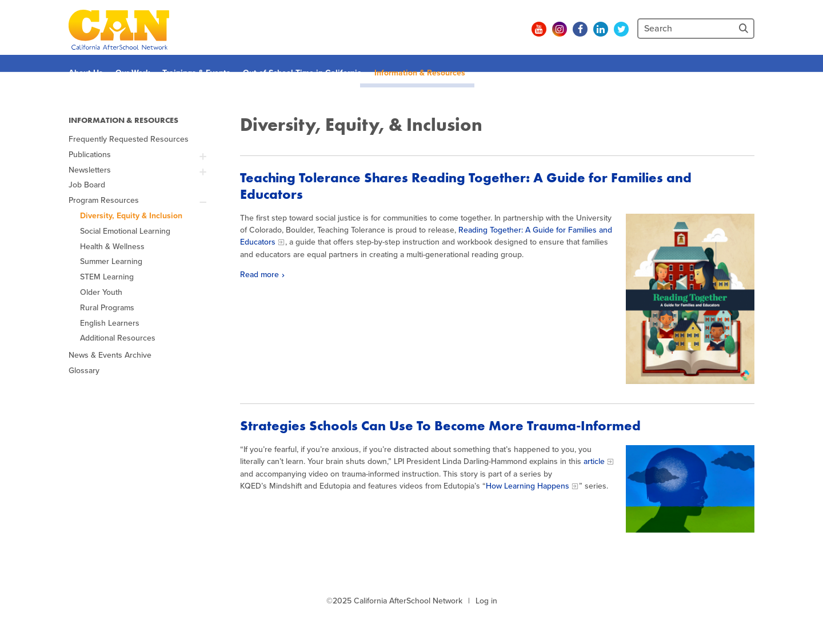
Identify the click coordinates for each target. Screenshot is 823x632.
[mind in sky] (690, 488)
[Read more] (690, 299)
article (594, 461)
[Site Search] (744, 28)
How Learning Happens (527, 486)
